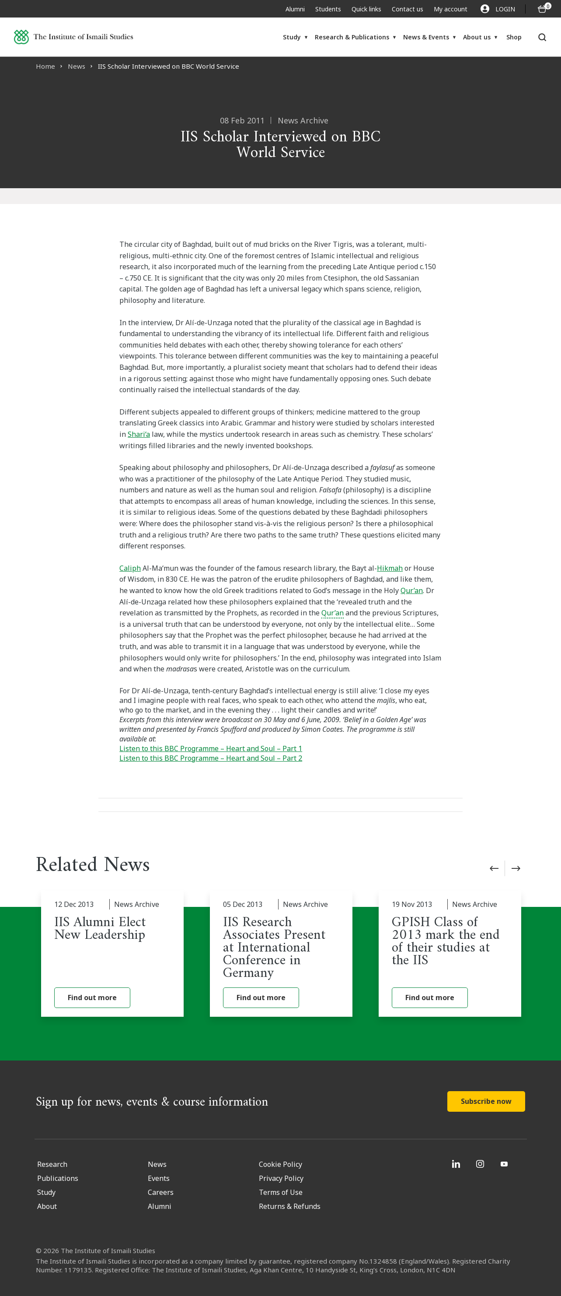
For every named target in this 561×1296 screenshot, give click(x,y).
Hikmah (390, 568)
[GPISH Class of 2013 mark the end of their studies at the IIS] (450, 953)
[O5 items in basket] (542, 9)
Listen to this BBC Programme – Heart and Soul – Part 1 (210, 748)
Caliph (130, 568)
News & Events (426, 37)
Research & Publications (352, 37)
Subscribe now (486, 1101)
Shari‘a (139, 434)
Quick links (366, 9)
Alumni (295, 9)
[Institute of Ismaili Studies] (73, 37)
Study (292, 37)
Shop (514, 37)
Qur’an (412, 590)
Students (328, 9)
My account (450, 9)
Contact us (407, 9)
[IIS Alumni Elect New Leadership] (112, 953)
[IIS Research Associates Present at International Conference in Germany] (281, 953)
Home (45, 66)
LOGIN (498, 8)
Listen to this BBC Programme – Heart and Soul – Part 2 (210, 758)
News (76, 66)
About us (477, 37)
